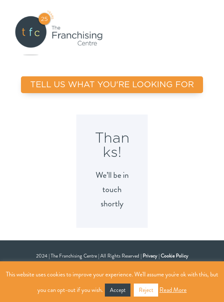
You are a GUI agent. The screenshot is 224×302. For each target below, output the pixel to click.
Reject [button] (146, 290)
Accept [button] (117, 290)
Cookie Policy (174, 256)
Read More (173, 289)
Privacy (150, 256)
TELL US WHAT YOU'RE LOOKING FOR (112, 85)
